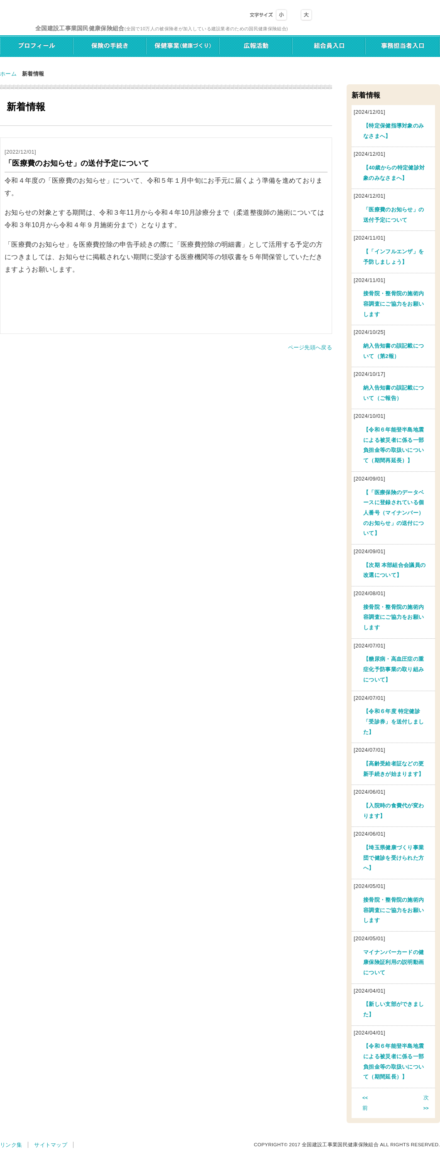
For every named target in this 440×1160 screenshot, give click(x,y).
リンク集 (11, 1145)
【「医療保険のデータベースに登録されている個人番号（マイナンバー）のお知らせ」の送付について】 (393, 513)
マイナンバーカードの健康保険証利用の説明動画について (393, 962)
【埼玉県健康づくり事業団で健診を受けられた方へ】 (393, 857)
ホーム (8, 74)
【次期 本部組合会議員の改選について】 (394, 570)
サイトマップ (50, 1145)
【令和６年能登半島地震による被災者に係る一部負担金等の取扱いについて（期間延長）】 (393, 1061)
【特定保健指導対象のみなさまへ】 (393, 131)
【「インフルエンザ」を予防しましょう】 (393, 256)
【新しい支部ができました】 (393, 1009)
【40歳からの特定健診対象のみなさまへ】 (394, 172)
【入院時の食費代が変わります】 (393, 810)
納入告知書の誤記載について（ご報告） (393, 393)
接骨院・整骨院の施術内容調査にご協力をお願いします (393, 303)
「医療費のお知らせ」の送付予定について (393, 214)
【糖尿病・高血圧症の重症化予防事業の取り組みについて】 (393, 669)
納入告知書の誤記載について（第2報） (393, 351)
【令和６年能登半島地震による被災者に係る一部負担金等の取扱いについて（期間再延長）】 (393, 445)
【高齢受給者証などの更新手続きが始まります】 (393, 768)
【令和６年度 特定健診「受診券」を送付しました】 (393, 721)
